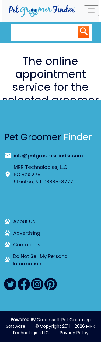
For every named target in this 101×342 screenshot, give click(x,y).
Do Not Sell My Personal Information (41, 260)
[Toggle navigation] (91, 10)
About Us (24, 221)
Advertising (26, 233)
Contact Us (26, 244)
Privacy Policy (74, 333)
